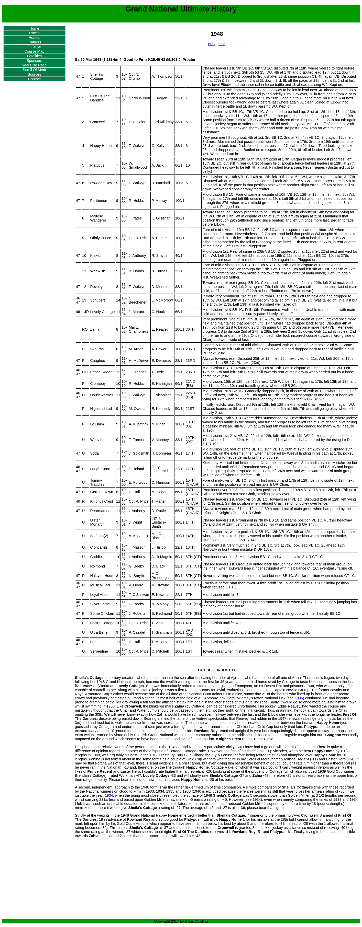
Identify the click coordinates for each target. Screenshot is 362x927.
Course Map (34, 51)
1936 (299, 698)
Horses (34, 38)
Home (34, 28)
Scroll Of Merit (34, 70)
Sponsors (34, 61)
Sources (34, 74)
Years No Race (34, 65)
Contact (34, 79)
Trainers (34, 42)
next (221, 44)
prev (211, 44)
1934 (109, 795)
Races (34, 33)
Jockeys (34, 47)
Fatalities (34, 56)
